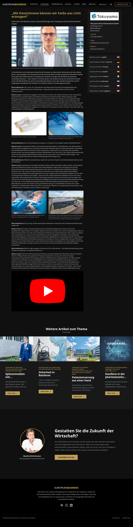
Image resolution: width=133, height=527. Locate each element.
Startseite (34, 4)
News (84, 4)
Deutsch (103, 4)
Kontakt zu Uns (122, 4)
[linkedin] (71, 505)
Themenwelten (56, 4)
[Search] (111, 4)
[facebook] (61, 505)
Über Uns (92, 4)
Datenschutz (126, 518)
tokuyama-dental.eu (97, 49)
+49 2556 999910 (96, 37)
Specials (68, 4)
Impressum (116, 518)
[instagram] (66, 505)
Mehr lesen (12, 393)
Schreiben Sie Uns (66, 457)
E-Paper (76, 4)
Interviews (45, 4)
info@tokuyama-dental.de (99, 43)
